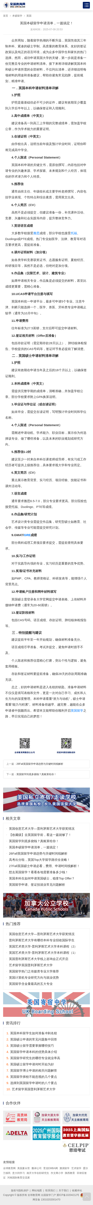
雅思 (36, 233)
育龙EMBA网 (50, 1168)
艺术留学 (76, 1168)
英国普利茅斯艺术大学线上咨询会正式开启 (38, 959)
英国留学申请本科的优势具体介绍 (31, 1052)
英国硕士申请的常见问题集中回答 (31, 1039)
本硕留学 (17, 15)
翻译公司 (37, 1168)
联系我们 (50, 1190)
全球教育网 (9, 1168)
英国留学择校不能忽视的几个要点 (31, 1076)
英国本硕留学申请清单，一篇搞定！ (34, 847)
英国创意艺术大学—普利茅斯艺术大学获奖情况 (41, 828)
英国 (28, 15)
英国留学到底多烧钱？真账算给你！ (36, 774)
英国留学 (77, 710)
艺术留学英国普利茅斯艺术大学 (31, 965)
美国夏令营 (23, 1168)
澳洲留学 (64, 1168)
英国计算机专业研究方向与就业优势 (34, 977)
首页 (5, 15)
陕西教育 (70, 1173)
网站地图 (37, 1190)
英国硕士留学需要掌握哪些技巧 (30, 1045)
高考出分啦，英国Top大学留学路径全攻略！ (39, 859)
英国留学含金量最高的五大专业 (31, 983)
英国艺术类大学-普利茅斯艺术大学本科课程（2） (43, 946)
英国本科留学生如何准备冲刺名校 (31, 1033)
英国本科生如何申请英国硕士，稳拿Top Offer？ (42, 878)
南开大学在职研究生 (38, 1173)
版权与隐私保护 (20, 1190)
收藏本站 (77, 1190)
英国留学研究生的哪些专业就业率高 (33, 1058)
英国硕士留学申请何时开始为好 (30, 1064)
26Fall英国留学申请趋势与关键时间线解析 (39, 763)
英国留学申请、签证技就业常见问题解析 (37, 884)
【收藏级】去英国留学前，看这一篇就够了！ (40, 835)
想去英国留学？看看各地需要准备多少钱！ (38, 872)
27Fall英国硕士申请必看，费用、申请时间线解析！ (44, 866)
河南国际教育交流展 (18, 1177)
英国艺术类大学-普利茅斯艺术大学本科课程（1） (43, 952)
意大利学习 (18, 1173)
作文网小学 (57, 1173)
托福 (74, 233)
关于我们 (64, 1190)
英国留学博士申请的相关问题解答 (31, 1070)
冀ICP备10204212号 (68, 1195)
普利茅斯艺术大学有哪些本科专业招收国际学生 (41, 940)
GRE (27, 535)
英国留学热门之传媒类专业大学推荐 (34, 971)
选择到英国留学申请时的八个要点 (31, 1083)
